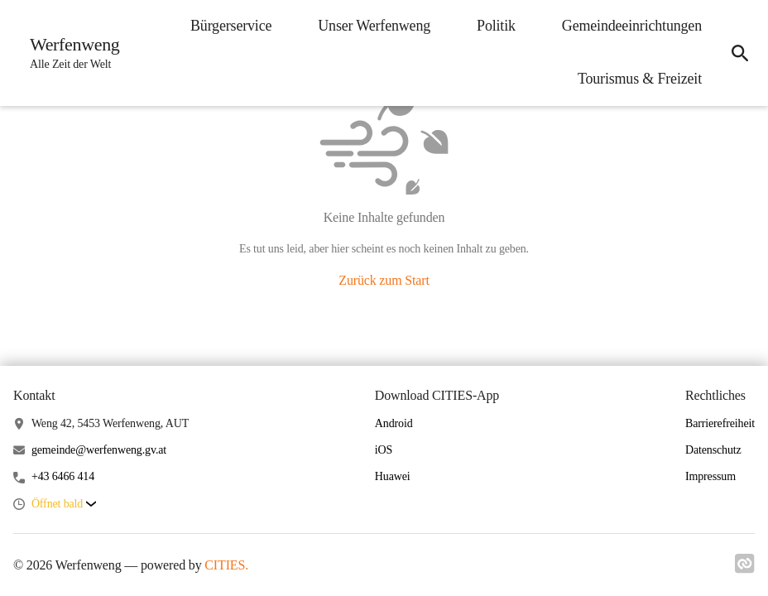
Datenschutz (713, 450)
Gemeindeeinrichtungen (632, 25)
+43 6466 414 (62, 476)
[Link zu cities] (745, 564)
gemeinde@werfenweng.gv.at (98, 450)
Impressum (710, 476)
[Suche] (740, 53)
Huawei (392, 476)
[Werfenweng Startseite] (70, 53)
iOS (383, 450)
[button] (63, 504)
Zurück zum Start (383, 280)
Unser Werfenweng (374, 25)
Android (394, 423)
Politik (496, 25)
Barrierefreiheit (720, 423)
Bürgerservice (230, 25)
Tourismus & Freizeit (640, 78)
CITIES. (226, 565)
